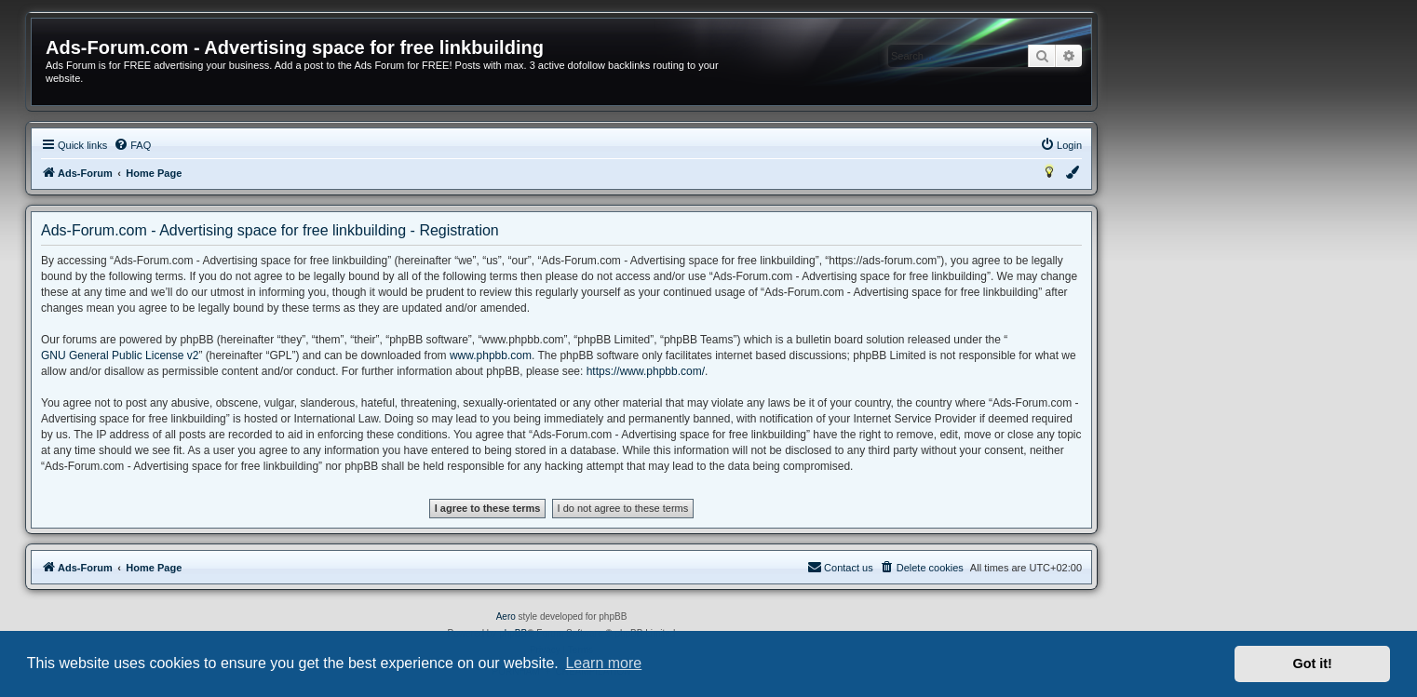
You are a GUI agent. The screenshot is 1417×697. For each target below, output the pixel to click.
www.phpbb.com (491, 355)
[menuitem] (132, 145)
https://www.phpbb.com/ (646, 371)
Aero (506, 616)
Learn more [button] (603, 663)
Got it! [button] (1312, 663)
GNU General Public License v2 (119, 355)
